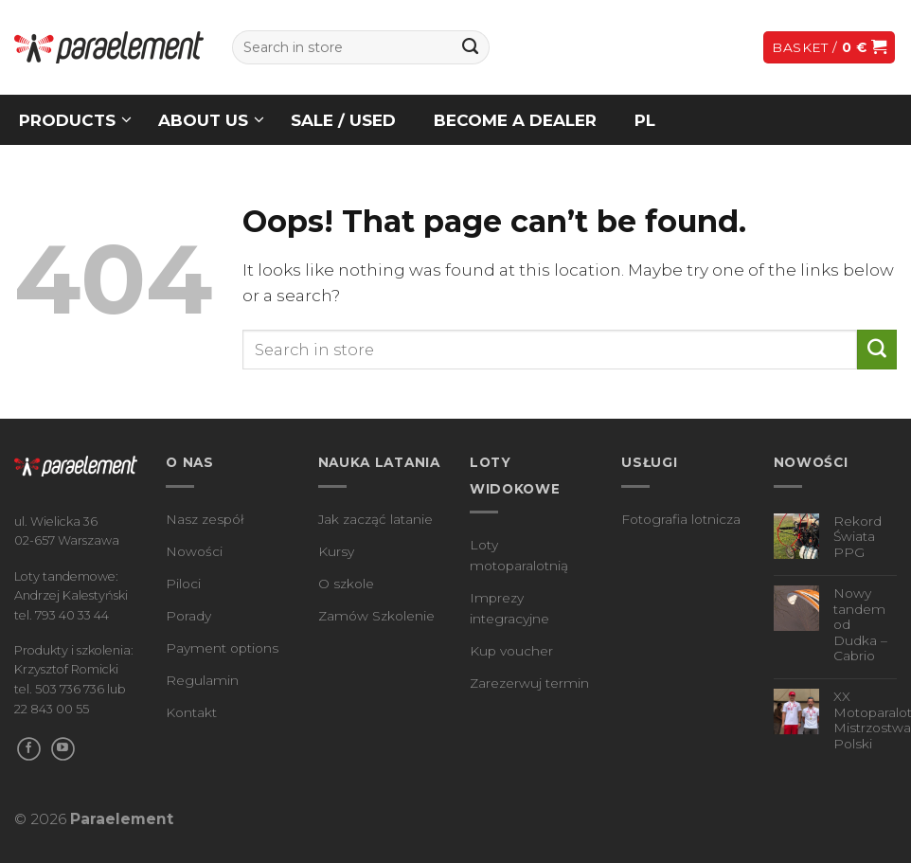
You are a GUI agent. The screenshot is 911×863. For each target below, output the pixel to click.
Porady (188, 615)
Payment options (222, 648)
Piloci (183, 583)
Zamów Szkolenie (376, 615)
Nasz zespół (205, 519)
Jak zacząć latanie (375, 519)
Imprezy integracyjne (509, 608)
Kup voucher (511, 650)
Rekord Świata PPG (857, 536)
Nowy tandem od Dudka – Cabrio (860, 624)
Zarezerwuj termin (529, 683)
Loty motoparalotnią (519, 555)
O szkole (346, 583)
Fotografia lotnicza (681, 519)
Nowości (194, 551)
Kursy (336, 551)
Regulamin (202, 680)
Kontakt (191, 712)
